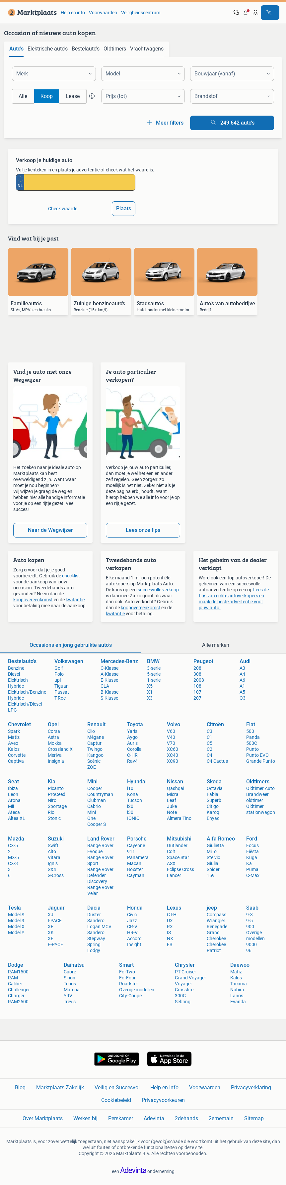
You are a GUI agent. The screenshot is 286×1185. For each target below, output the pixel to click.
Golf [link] (58, 668)
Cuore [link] (70, 971)
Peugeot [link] (203, 661)
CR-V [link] (132, 926)
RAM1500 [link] (18, 971)
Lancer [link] (174, 875)
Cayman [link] (135, 875)
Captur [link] (94, 743)
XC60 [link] (172, 749)
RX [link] (170, 926)
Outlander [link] (177, 845)
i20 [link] (130, 806)
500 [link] (250, 731)
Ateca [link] (14, 812)
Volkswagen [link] (68, 661)
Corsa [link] (54, 731)
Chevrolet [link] (19, 724)
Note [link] (172, 812)
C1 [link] (209, 737)
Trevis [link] (70, 1001)
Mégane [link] (95, 737)
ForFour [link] (127, 977)
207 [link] (197, 698)
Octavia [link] (215, 788)
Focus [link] (252, 845)
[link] (31, 12)
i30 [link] (130, 812)
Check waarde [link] (62, 208)
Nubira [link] (237, 989)
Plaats (123, 208)
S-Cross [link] (56, 875)
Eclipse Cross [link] (180, 869)
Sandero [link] (96, 920)
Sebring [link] (182, 1001)
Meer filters (164, 123)
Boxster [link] (135, 869)
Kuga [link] (251, 857)
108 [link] (197, 686)
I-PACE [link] (55, 920)
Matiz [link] (14, 737)
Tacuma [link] (238, 983)
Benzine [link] (16, 668)
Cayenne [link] (136, 845)
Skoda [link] (214, 781)
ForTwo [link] (127, 971)
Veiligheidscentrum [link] (140, 12)
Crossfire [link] (184, 989)
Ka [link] (249, 863)
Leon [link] (13, 794)
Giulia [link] (212, 863)
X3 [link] (150, 698)
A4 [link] (242, 674)
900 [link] (250, 926)
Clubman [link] (96, 800)
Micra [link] (173, 794)
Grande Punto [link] (260, 761)
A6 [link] (242, 680)
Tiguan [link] (61, 686)
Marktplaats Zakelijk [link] (60, 1087)
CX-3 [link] (13, 863)
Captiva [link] (16, 761)
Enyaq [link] (213, 818)
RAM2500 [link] (18, 1001)
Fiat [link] (250, 724)
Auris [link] (132, 743)
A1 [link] (242, 686)
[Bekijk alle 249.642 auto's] (232, 123)
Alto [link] (52, 851)
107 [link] (197, 692)
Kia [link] (51, 781)
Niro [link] (52, 800)
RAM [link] (13, 977)
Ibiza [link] (13, 788)
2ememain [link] (221, 1118)
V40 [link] (171, 737)
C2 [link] (209, 749)
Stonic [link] (54, 818)
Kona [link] (132, 794)
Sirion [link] (69, 977)
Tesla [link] (14, 908)
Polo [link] (59, 674)
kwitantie (75, 599)
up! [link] (57, 680)
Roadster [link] (128, 983)
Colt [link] (171, 851)
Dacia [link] (94, 908)
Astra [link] (53, 737)
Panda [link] (253, 737)
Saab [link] (252, 908)
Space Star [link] (178, 857)
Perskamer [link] (120, 1118)
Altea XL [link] (16, 818)
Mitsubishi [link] (179, 839)
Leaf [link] (171, 800)
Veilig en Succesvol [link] (117, 1087)
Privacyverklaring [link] (251, 1087)
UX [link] (170, 920)
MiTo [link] (212, 851)
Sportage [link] (57, 806)
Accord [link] (134, 938)
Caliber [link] (15, 983)
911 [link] (131, 851)
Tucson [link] (134, 800)
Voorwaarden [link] (103, 12)
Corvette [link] (17, 755)
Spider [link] (213, 869)
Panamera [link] (138, 857)
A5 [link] (242, 692)
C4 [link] (209, 755)
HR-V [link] (132, 932)
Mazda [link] (16, 839)
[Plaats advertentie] (270, 12)
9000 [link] (251, 944)
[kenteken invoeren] (79, 182)
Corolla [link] (134, 749)
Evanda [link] (238, 1001)
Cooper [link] (94, 788)
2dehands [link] (186, 1118)
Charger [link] (16, 995)
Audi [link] (245, 661)
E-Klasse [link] (109, 680)
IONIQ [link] (133, 818)
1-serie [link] (154, 680)
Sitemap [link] (254, 1118)
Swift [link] (53, 845)
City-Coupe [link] (130, 995)
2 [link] (9, 851)
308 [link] (197, 674)
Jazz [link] (132, 920)
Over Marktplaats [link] (43, 1118)
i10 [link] (130, 788)
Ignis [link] (53, 863)
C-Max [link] (252, 875)
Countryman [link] (100, 794)
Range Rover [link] (100, 869)
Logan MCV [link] (99, 926)
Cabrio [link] (94, 806)
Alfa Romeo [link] (221, 839)
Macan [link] (134, 863)
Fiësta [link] (252, 851)
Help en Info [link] (164, 1087)
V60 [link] (171, 731)
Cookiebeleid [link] (116, 1100)
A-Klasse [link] (109, 674)
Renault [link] (96, 724)
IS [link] (169, 932)
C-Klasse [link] (109, 668)
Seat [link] (13, 781)
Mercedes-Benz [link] (119, 661)
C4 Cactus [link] (217, 761)
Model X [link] (16, 926)
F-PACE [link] (55, 944)
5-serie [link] (154, 674)
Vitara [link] (54, 857)
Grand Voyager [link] (190, 977)
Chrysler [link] (185, 965)
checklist (71, 575)
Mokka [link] (55, 743)
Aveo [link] (13, 743)
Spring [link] (94, 944)
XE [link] (50, 938)
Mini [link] (92, 781)
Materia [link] (72, 989)
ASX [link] (171, 863)
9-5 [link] (249, 920)
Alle (23, 96)
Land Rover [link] (100, 839)
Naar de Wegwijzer (50, 530)
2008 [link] (198, 680)
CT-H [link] (172, 914)
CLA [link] (105, 686)
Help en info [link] (73, 12)
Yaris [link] (132, 731)
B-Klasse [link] (109, 692)
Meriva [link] (55, 755)
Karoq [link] (213, 812)
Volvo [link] (173, 724)
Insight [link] (134, 944)
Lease (73, 96)
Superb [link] (214, 800)
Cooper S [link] (96, 824)
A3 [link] (242, 668)
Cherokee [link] (216, 944)
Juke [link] (172, 806)
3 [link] (9, 869)
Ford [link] (251, 839)
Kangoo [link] (95, 755)
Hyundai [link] (137, 781)
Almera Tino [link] (179, 818)
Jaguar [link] (56, 908)
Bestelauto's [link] (22, 661)
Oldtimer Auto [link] (260, 788)
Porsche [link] (137, 839)
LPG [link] (12, 710)
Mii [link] (11, 806)
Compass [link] (216, 914)
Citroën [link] (215, 724)
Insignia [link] (56, 761)
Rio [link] (51, 812)
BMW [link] (153, 661)
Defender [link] (96, 875)
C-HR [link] (132, 755)
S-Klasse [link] (109, 698)
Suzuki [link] (56, 839)
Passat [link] (61, 692)
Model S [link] (16, 914)
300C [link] (180, 995)
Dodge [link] (15, 965)
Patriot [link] (214, 950)
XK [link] (51, 932)
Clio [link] (91, 731)
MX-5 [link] (13, 857)
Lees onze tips (143, 530)
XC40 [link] (172, 755)
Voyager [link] (183, 983)
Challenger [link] (19, 989)
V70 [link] (171, 743)
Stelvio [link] (213, 857)
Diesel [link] (14, 674)
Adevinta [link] (154, 1118)
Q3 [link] (243, 698)
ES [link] (169, 944)
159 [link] (211, 875)
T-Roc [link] (60, 698)
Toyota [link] (135, 724)
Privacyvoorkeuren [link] (163, 1100)
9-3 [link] (249, 914)
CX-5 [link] (13, 845)
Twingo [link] (95, 749)
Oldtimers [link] (257, 781)
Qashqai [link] (175, 788)
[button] (246, 12)
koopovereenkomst (33, 599)
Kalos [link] (14, 749)
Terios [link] (70, 983)
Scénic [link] (94, 761)
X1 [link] (150, 692)
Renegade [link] (217, 926)
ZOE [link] (91, 767)
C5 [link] (209, 743)
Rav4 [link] (132, 761)
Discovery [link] (97, 881)
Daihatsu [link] (74, 965)
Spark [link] (14, 731)
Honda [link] (135, 908)
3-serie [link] (154, 668)
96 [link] (248, 950)
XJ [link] (50, 914)
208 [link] (197, 668)
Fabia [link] (212, 794)
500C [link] (251, 743)
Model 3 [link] (16, 920)
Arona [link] (14, 800)
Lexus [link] (174, 908)
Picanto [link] (56, 788)
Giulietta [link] (215, 845)
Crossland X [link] (60, 749)
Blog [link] (20, 1087)
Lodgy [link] (93, 950)
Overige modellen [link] (136, 989)
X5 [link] (150, 686)
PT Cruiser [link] (185, 971)
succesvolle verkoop (158, 589)
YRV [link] (68, 995)
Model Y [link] (16, 932)
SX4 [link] (52, 869)
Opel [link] (53, 724)
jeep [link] (212, 908)
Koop (46, 96)
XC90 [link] (172, 761)
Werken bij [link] (85, 1118)
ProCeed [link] (56, 794)
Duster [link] (94, 914)
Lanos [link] (236, 995)
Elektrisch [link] (18, 680)
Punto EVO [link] (257, 755)
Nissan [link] (175, 781)
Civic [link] (132, 914)
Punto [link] (252, 749)
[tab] (16, 49)
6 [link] (9, 875)
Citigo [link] (213, 806)
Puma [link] (252, 869)
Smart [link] (126, 965)
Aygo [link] (132, 737)
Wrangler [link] (216, 920)
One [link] (91, 818)
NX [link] (170, 938)
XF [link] (50, 926)
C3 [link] (209, 731)
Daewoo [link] (240, 965)
